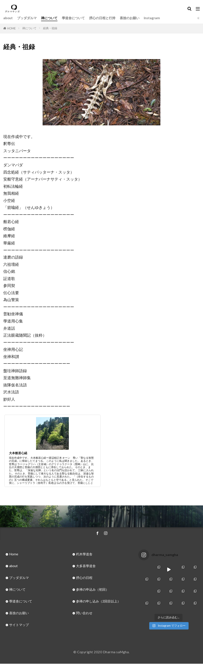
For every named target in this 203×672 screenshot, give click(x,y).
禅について (49, 18)
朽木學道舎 (84, 554)
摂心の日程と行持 (102, 18)
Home (13, 554)
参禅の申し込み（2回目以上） (98, 601)
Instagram (152, 18)
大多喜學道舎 (86, 566)
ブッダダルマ (27, 18)
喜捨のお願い (129, 18)
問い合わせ (84, 613)
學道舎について (73, 18)
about (8, 18)
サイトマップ (19, 625)
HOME (11, 28)
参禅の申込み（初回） (92, 589)
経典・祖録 (50, 28)
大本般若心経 (18, 453)
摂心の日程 (84, 578)
